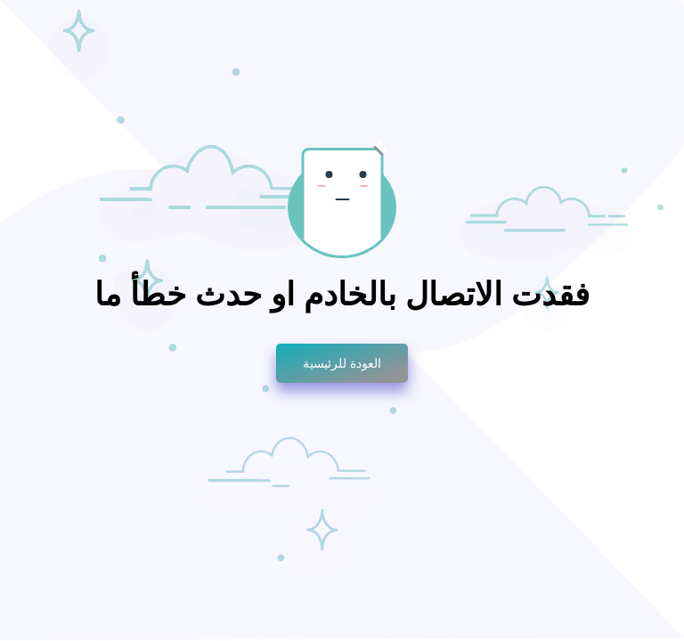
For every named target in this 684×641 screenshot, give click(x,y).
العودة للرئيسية (342, 363)
